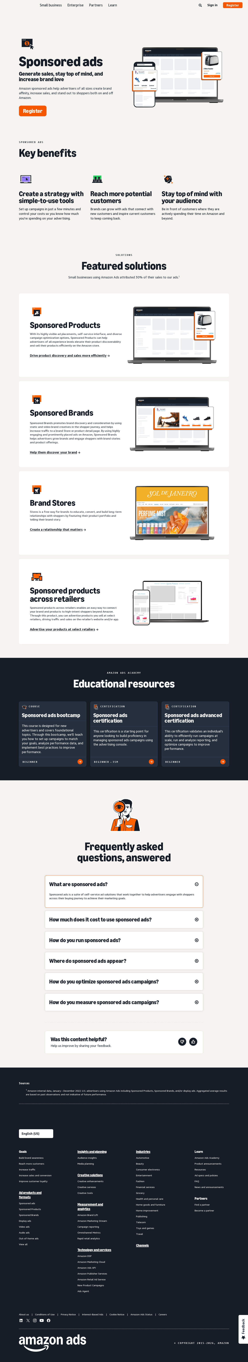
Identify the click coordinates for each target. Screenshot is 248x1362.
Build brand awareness (31, 1157)
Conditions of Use (45, 1314)
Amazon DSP (85, 1255)
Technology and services (94, 1250)
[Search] (200, 5)
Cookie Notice (117, 1314)
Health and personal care (149, 1198)
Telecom (141, 1222)
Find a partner (202, 1204)
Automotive (142, 1157)
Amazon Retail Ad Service (92, 1279)
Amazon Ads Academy (207, 1157)
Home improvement (147, 1210)
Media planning (86, 1163)
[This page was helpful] (193, 1042)
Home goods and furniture (150, 1204)
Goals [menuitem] (23, 1152)
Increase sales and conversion (35, 1175)
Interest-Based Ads (92, 1314)
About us (24, 1314)
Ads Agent (83, 1291)
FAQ (197, 1181)
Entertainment (144, 1175)
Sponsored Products (30, 1209)
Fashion (140, 1181)
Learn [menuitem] (199, 1152)
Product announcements (208, 1163)
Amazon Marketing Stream (92, 1220)
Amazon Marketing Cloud (91, 1261)
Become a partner (204, 1210)
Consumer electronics (148, 1169)
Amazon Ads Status (141, 1314)
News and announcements (209, 1187)
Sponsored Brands (29, 1214)
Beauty (140, 1163)
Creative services (87, 1187)
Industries (143, 1152)
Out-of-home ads (29, 1238)
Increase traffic (27, 1169)
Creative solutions (90, 1175)
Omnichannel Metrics (89, 1232)
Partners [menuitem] (201, 1198)
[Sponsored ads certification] (124, 734)
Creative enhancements (91, 1181)
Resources (200, 1169)
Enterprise (75, 5)
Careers (163, 1314)
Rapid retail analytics (89, 1238)
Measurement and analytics (90, 1206)
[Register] (32, 111)
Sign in (212, 5)
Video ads (24, 1226)
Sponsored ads (27, 1203)
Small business (51, 5)
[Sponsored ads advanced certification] (195, 734)
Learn (112, 5)
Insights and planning (92, 1152)
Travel (139, 1233)
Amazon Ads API (87, 1267)
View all (23, 1244)
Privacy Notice (68, 1314)
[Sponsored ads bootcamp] (52, 734)
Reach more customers (31, 1163)
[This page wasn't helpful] (182, 1042)
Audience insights (87, 1157)
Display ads (25, 1220)
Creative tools (85, 1192)
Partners (96, 5)
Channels (142, 1245)
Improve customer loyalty (33, 1181)
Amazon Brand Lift (88, 1214)
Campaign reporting (88, 1226)
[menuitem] (36, 1221)
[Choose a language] (36, 1133)
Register (232, 5)
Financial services (145, 1187)
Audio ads (24, 1232)
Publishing (141, 1216)
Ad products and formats (30, 1195)
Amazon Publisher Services (92, 1273)
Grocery (140, 1192)
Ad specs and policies (206, 1175)
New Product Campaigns (91, 1285)
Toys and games (145, 1228)
